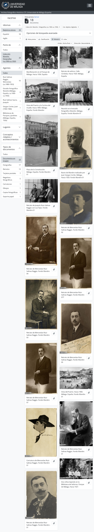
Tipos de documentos (9, 148)
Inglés (12, 38)
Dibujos (12, 188)
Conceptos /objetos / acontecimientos (10, 137)
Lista (64, 39)
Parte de (7, 45)
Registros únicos (12, 30)
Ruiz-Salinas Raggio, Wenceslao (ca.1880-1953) (12, 80)
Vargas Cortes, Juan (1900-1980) (12, 107)
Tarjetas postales (12, 173)
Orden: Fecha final (64, 43)
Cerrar (36, 17)
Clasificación (43, 39)
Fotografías (12, 165)
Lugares (6, 127)
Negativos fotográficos (12, 178)
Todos (5, 50)
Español (12, 34)
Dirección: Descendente (82, 43)
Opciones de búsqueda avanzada (41, 33)
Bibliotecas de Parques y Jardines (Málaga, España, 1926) (12, 117)
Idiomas (7, 25)
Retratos (12, 169)
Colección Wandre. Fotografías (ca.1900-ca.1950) (12, 57)
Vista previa (31, 39)
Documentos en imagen (12, 159)
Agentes (7, 68)
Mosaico (56, 39)
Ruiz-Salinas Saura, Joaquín (12, 101)
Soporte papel (12, 197)
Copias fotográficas (12, 192)
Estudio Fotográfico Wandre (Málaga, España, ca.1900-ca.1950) (12, 92)
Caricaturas (12, 184)
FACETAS (12, 18)
